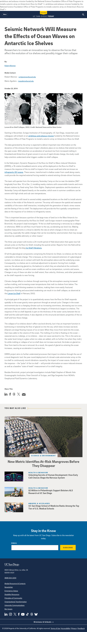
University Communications (14, 605)
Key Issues (8, 609)
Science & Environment (43, 456)
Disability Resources (12, 594)
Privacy (74, 628)
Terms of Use (55, 628)
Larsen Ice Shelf (14, 293)
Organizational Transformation (16, 602)
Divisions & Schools (43, 622)
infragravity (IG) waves (14, 172)
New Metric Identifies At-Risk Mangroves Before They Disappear (43, 463)
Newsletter (9, 587)
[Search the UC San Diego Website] (83, 14)
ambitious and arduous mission (41, 136)
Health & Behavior (38, 472)
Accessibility (65, 628)
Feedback (81, 628)
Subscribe (68, 547)
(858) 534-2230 (10, 578)
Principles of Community (13, 598)
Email (14, 543)
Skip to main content (8, 1)
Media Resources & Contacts (15, 583)
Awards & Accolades (39, 503)
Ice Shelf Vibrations (34, 248)
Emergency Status (11, 591)
